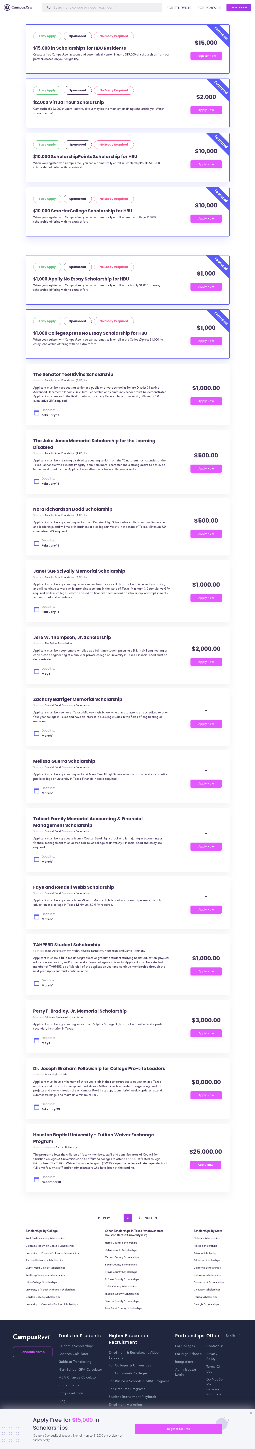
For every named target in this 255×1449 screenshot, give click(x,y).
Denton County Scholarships (122, 1301)
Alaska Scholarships (205, 1246)
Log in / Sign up (239, 7)
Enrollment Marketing (125, 1404)
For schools (209, 8)
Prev (106, 1218)
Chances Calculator (73, 1354)
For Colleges (185, 1346)
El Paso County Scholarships (122, 1279)
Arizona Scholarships (206, 1253)
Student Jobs (68, 1385)
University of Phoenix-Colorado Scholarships (52, 1253)
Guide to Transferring (75, 1362)
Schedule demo (32, 1352)
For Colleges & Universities (130, 1365)
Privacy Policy (212, 1356)
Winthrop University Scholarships (45, 1275)
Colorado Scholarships (207, 1275)
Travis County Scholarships (121, 1272)
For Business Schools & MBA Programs (139, 1381)
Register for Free (178, 1429)
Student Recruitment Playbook (132, 1397)
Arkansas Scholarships (207, 1260)
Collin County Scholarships (121, 1287)
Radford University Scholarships (45, 1260)
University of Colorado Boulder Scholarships (52, 1304)
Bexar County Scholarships (121, 1265)
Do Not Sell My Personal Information (215, 1387)
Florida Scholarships (206, 1297)
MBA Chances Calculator (77, 1377)
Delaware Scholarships (207, 1290)
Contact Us (215, 1346)
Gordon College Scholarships (43, 1297)
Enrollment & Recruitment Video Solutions (134, 1355)
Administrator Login (185, 1372)
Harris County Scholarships (121, 1243)
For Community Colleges (128, 1373)
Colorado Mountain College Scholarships (50, 1246)
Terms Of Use (213, 1369)
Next (148, 1218)
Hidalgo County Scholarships (122, 1294)
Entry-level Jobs (71, 1393)
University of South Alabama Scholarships (50, 1290)
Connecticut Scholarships (209, 1282)
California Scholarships (207, 1268)
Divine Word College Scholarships (45, 1268)
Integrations (184, 1362)
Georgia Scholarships (206, 1304)
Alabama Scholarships (207, 1239)
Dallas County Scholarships (121, 1250)
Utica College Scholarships (41, 1282)
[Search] (102, 7)
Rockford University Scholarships (45, 1239)
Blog (62, 1401)
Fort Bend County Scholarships (123, 1308)
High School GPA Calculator (80, 1369)
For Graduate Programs (127, 1389)
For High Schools (188, 1354)
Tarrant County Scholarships (122, 1257)
